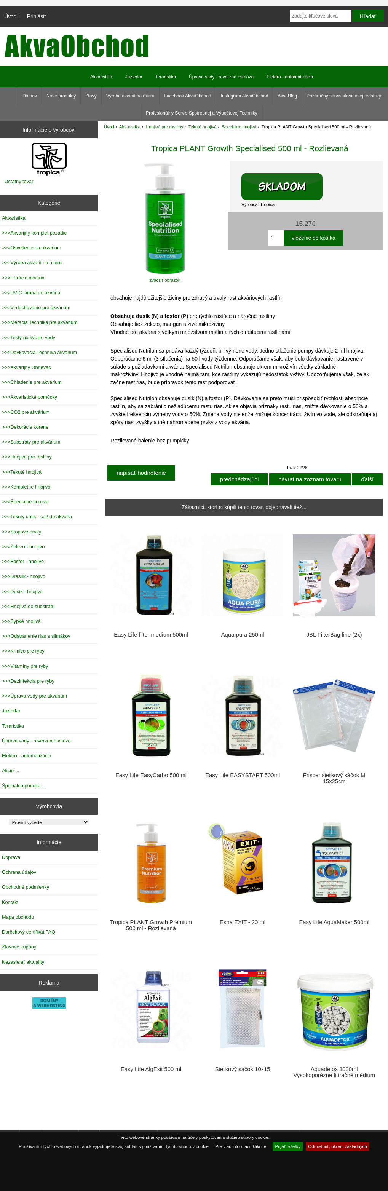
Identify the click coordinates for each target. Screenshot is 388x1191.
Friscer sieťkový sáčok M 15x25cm (334, 778)
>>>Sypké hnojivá (21, 621)
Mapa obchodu (18, 917)
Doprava (11, 857)
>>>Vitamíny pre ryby (25, 666)
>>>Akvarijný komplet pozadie (34, 233)
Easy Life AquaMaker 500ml (334, 922)
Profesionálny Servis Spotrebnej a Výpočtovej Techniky (201, 113)
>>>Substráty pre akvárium (31, 442)
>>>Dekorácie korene (25, 427)
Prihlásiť (36, 16)
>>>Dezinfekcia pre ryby (28, 681)
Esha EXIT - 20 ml (242, 922)
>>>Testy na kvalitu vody (28, 337)
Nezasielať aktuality (23, 962)
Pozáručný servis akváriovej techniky (344, 96)
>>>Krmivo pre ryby (23, 651)
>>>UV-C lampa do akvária (31, 292)
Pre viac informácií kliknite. (241, 1146)
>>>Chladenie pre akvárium (32, 382)
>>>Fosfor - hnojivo (23, 561)
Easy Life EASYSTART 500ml (242, 775)
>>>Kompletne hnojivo (26, 487)
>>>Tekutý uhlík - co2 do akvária (37, 516)
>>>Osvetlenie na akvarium (31, 248)
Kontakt (10, 902)
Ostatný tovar (19, 181)
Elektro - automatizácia (290, 77)
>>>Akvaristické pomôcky (29, 397)
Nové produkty (61, 96)
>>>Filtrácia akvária (23, 278)
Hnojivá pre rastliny (165, 126)
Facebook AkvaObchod (187, 96)
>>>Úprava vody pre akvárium (34, 696)
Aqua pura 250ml (242, 635)
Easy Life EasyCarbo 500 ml (151, 775)
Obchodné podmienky (25, 887)
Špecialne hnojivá (239, 126)
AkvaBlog (287, 96)
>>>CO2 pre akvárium (26, 412)
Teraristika (165, 77)
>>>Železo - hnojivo (23, 546)
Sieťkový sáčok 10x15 (242, 1069)
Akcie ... (10, 770)
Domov (29, 96)
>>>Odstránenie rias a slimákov (36, 636)
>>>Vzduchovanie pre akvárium (36, 307)
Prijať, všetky (287, 1146)
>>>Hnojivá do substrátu (28, 606)
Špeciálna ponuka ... (24, 786)
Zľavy (91, 96)
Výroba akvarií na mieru (130, 96)
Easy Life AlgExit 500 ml (151, 1069)
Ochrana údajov (19, 872)
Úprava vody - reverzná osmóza (221, 77)
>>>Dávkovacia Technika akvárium (39, 352)
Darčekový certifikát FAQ (28, 932)
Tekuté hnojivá (202, 126)
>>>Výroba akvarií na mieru (32, 262)
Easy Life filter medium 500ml (151, 635)
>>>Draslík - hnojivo (23, 576)
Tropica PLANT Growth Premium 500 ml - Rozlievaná (151, 925)
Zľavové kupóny (19, 947)
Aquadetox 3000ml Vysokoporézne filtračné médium (334, 1072)
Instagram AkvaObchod (244, 96)
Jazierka (133, 77)
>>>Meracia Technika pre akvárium (40, 322)
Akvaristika (130, 126)
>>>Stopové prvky (21, 532)
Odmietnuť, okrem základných (337, 1146)
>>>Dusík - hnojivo (22, 591)
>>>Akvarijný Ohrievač (26, 367)
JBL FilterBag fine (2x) (334, 635)
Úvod (10, 16)
